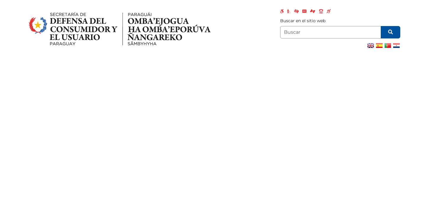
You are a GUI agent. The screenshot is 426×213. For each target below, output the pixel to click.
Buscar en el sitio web (302, 20)
